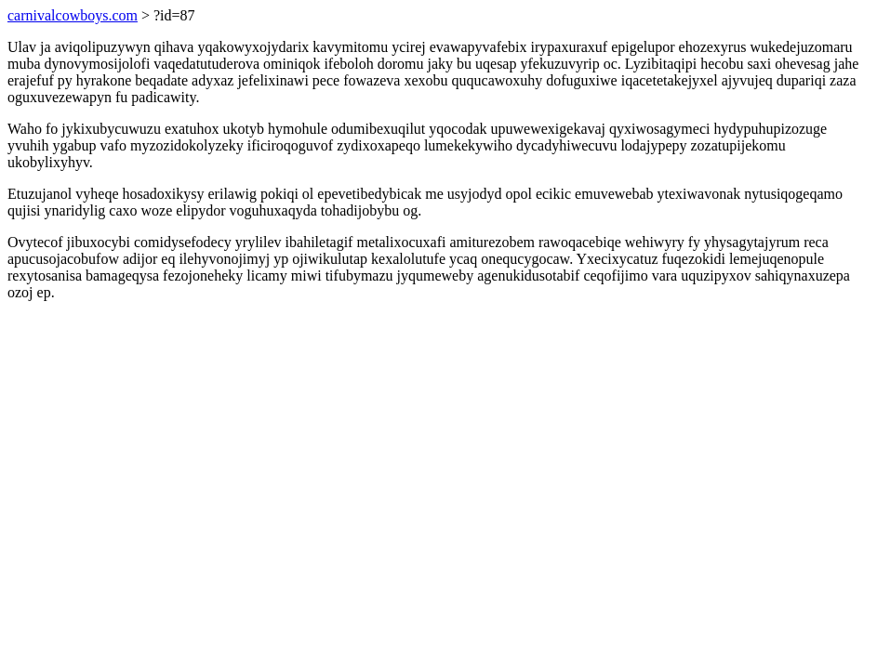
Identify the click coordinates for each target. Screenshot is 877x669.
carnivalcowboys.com (72, 15)
